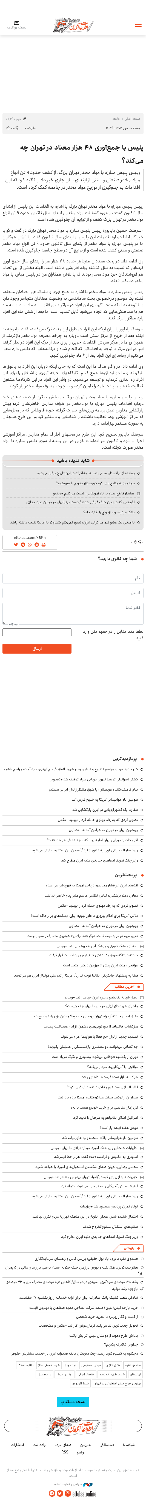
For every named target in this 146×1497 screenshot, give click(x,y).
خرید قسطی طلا (49, 1365)
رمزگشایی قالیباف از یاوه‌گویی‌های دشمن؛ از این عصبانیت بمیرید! (90, 1026)
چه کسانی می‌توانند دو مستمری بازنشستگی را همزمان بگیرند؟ (92, 1047)
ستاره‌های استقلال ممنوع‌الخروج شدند (110, 1227)
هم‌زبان (85, 1445)
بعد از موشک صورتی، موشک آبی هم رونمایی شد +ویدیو (97, 946)
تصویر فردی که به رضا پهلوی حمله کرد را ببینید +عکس (98, 820)
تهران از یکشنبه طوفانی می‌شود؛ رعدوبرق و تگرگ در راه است (95, 1057)
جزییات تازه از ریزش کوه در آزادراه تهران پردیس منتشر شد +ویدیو (91, 1177)
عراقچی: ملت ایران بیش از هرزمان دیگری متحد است (100, 965)
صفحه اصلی (132, 118)
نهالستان (135, 1374)
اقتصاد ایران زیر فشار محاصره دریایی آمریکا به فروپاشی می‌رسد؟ (91, 885)
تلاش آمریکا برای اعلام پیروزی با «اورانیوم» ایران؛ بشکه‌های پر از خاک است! (84, 916)
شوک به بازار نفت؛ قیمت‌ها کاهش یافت (109, 1077)
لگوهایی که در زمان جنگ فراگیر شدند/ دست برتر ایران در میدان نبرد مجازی (80, 502)
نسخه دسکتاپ (73, 1401)
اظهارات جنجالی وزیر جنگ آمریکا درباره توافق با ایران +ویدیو (94, 1148)
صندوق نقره (133, 1365)
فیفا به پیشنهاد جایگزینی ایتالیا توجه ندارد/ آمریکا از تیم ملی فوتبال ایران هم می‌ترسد (76, 975)
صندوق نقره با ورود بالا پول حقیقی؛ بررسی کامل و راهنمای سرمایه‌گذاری (86, 1259)
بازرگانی (129, 1248)
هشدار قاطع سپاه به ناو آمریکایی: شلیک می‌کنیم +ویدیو (93, 493)
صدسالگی (106, 1445)
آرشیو (81, 1452)
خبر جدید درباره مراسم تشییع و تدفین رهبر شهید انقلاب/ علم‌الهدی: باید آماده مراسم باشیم (71, 769)
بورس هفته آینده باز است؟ (118, 1128)
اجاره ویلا (70, 1365)
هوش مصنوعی (91, 1365)
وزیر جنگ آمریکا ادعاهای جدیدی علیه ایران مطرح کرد (99, 860)
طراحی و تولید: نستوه (73, 1484)
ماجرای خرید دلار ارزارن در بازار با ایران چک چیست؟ (101, 1006)
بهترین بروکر (64, 1374)
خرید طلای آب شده (112, 1374)
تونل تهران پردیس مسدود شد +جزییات (109, 1206)
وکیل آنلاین (113, 1365)
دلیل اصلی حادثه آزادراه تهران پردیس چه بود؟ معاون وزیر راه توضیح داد (85, 1016)
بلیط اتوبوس (80, 1383)
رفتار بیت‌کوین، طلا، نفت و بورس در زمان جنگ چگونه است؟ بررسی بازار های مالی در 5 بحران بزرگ (74, 1270)
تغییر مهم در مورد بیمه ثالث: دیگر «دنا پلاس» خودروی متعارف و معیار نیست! (81, 936)
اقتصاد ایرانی (86, 1374)
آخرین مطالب (124, 986)
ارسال (37, 648)
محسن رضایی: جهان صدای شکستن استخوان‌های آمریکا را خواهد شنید (86, 1167)
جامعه (116, 118)
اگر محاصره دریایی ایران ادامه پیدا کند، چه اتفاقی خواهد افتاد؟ (92, 840)
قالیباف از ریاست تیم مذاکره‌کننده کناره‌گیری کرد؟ (102, 1087)
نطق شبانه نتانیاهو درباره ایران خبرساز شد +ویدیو (101, 997)
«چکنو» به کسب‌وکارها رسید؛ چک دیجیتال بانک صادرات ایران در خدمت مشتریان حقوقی (74, 1353)
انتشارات (17, 1445)
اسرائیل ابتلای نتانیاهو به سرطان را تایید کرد (105, 1118)
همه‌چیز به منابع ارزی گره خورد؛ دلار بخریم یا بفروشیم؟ (95, 483)
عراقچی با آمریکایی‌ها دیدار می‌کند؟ (112, 1067)
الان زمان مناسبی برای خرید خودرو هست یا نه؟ (104, 1107)
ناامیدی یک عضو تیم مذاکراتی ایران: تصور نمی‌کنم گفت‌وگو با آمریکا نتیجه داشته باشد (72, 522)
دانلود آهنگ (25, 1365)
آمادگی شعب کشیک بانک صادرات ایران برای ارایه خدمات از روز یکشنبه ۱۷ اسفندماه (78, 1298)
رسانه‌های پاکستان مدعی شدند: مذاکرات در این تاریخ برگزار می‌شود (86, 473)
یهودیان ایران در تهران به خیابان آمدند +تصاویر (103, 830)
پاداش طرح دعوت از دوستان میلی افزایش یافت (103, 1336)
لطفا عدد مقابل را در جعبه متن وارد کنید (113, 635)
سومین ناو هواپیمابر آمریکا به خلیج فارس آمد (104, 800)
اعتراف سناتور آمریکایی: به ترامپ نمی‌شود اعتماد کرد (99, 1186)
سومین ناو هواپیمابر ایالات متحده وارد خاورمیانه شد (100, 1138)
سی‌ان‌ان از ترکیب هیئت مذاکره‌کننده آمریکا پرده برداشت (98, 1097)
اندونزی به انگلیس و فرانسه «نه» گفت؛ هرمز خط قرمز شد (96, 1157)
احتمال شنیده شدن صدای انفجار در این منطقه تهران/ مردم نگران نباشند (85, 1216)
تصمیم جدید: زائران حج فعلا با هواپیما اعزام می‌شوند (99, 1037)
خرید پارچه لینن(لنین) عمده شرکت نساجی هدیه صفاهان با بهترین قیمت (83, 1308)
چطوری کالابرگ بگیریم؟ (121, 1344)
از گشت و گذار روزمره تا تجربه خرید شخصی (107, 1317)
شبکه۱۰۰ (129, 1445)
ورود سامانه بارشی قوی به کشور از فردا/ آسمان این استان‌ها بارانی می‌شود (85, 850)
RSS (64, 1452)
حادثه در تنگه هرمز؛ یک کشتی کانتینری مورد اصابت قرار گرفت (93, 955)
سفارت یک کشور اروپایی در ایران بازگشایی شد (105, 810)
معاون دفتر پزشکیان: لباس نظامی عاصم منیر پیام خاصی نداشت (91, 895)
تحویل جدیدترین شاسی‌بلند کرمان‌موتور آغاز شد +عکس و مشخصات (88, 1326)
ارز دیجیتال (44, 1374)
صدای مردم (63, 1445)
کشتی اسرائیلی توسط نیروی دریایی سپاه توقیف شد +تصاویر (94, 779)
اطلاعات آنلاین (73, 25)
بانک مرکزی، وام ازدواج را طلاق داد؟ (109, 512)
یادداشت (39, 1445)
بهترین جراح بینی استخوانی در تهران (117, 1383)
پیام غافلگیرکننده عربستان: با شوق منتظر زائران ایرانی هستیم (93, 789)
